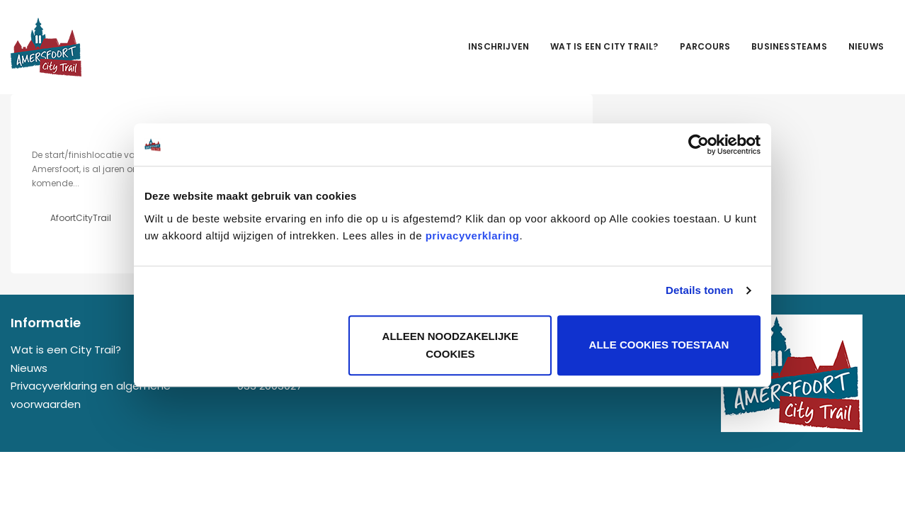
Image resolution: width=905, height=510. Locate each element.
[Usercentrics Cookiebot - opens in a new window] (699, 144)
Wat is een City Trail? (604, 46)
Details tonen (699, 290)
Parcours (705, 46)
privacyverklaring (473, 236)
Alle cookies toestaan (659, 345)
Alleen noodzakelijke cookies (450, 345)
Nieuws (866, 46)
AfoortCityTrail (80, 218)
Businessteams (789, 46)
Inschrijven (498, 46)
